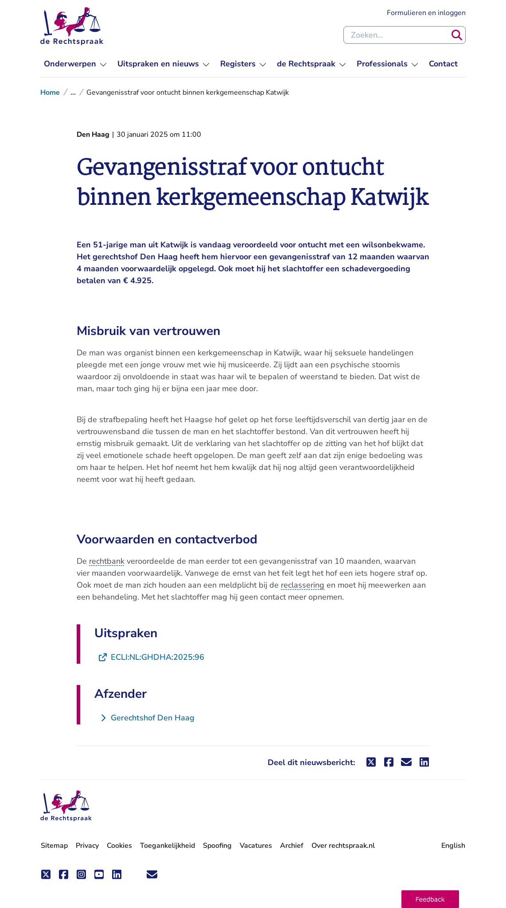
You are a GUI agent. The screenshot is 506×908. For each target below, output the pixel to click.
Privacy (87, 845)
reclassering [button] (302, 585)
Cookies (119, 845)
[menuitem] (75, 64)
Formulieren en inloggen (426, 13)
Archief (292, 845)
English (453, 845)
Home (50, 92)
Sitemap (54, 845)
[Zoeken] (457, 35)
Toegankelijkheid (167, 845)
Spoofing (217, 845)
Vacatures (255, 846)
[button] (430, 899)
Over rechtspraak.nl (343, 845)
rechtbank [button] (107, 561)
